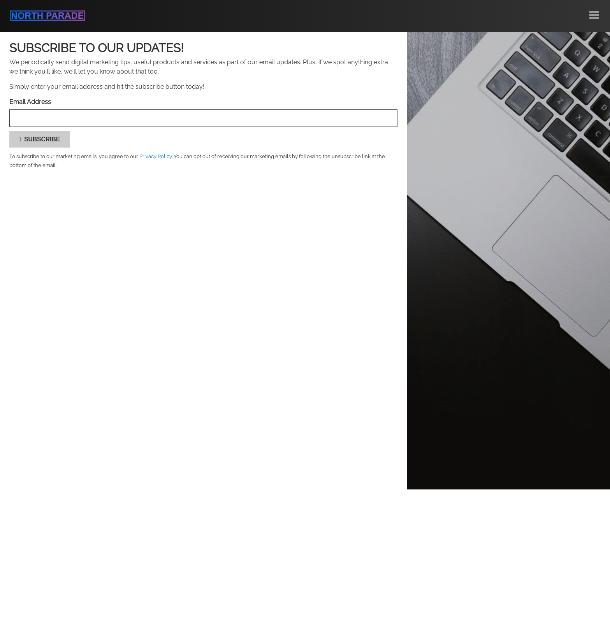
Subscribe (39, 139)
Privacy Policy (155, 156)
